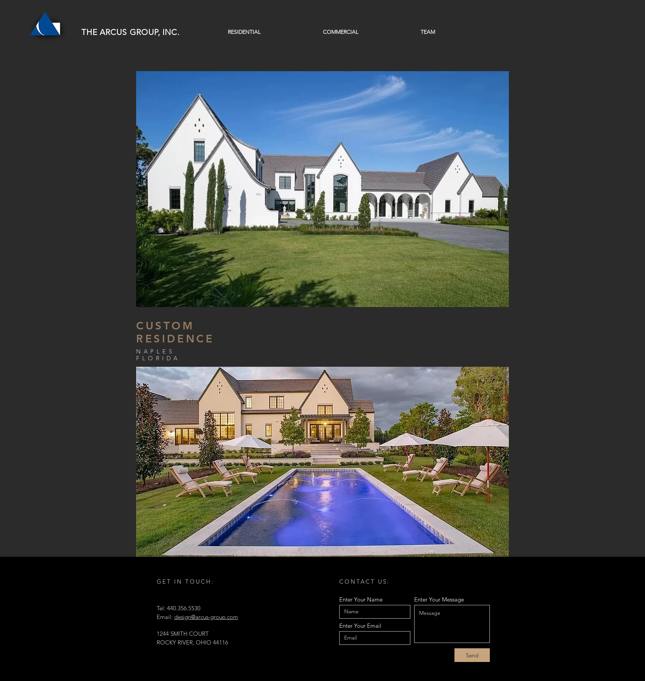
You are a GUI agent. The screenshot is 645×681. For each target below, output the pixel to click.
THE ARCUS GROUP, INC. (130, 32)
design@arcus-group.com (206, 617)
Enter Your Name (361, 599)
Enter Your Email (360, 625)
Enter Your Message (439, 599)
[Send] (472, 655)
